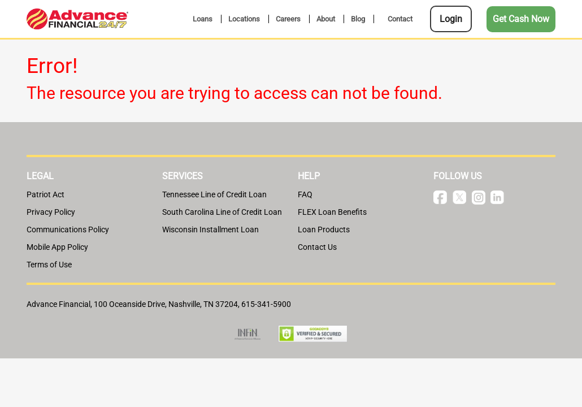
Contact (400, 19)
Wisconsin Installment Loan (210, 229)
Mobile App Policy (57, 247)
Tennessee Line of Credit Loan (214, 194)
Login (451, 19)
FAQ (305, 194)
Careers (288, 19)
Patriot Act (45, 194)
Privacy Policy (51, 212)
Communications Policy (68, 229)
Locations (244, 19)
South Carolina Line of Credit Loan (222, 212)
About (325, 19)
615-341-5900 (266, 304)
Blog (358, 19)
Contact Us (317, 247)
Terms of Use (49, 264)
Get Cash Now (521, 19)
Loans (202, 19)
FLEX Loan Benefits (332, 212)
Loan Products (324, 229)
